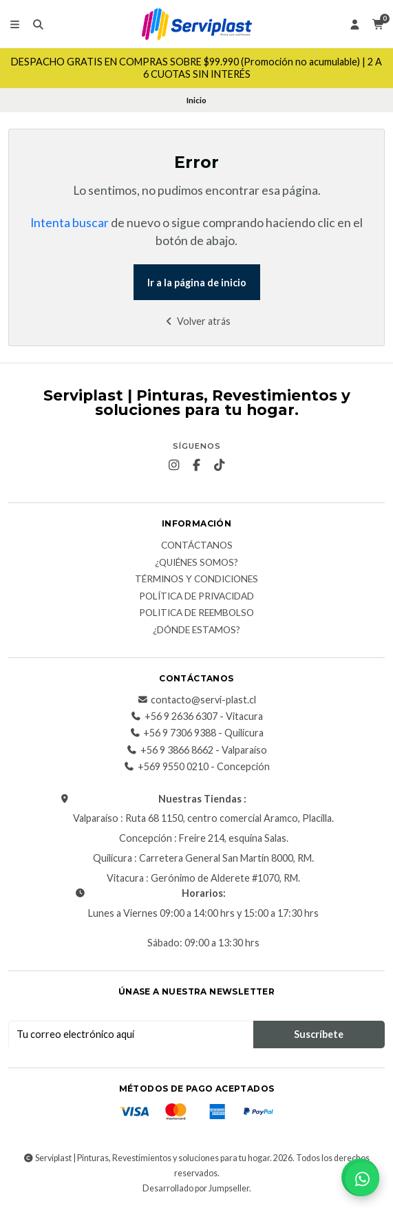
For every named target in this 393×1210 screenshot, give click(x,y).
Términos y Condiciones (196, 579)
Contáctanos (197, 546)
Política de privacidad (196, 597)
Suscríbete (318, 1034)
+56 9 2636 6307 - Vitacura (197, 716)
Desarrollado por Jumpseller (195, 1188)
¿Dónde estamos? (196, 630)
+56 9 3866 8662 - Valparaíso (197, 750)
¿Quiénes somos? (196, 563)
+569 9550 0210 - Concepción (197, 767)
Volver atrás (196, 321)
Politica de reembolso (196, 613)
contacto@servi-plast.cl (196, 700)
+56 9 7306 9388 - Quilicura (196, 733)
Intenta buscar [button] (69, 222)
